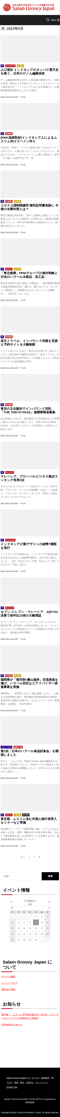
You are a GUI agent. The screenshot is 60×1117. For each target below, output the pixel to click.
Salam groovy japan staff (9, 164)
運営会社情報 (8, 989)
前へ (22, 857)
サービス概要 (8, 976)
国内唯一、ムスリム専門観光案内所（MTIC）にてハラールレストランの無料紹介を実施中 (30, 1016)
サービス (35, 1078)
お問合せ (30, 1082)
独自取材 (45, 1078)
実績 (16, 1082)
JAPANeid (29, 1102)
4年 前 (23, 97)
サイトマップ (41, 1082)
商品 (22, 1082)
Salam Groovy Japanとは (18, 1078)
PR (52, 1078)
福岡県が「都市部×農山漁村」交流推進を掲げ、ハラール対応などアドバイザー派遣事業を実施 (29, 683)
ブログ (9, 1082)
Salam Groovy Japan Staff (9, 97)
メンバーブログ (9, 983)
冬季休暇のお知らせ (11, 1024)
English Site (11, 1087)
